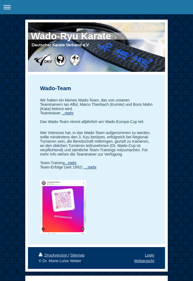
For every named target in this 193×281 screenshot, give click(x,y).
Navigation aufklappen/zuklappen (96, 7)
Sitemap (77, 255)
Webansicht (144, 261)
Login (149, 255)
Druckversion (53, 255)
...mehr (68, 113)
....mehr (90, 167)
